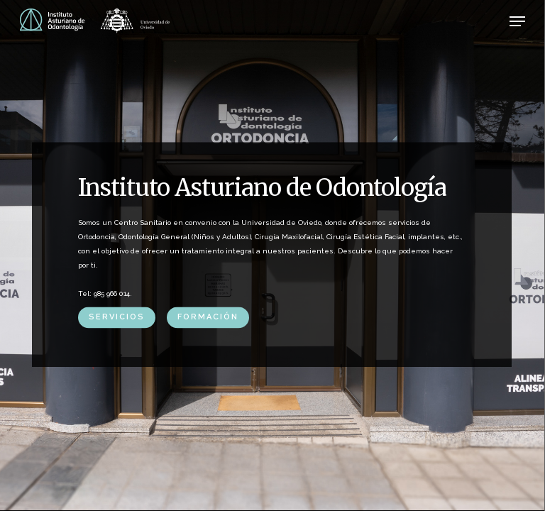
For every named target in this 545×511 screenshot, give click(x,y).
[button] (517, 21)
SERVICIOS (117, 317)
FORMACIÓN (207, 317)
